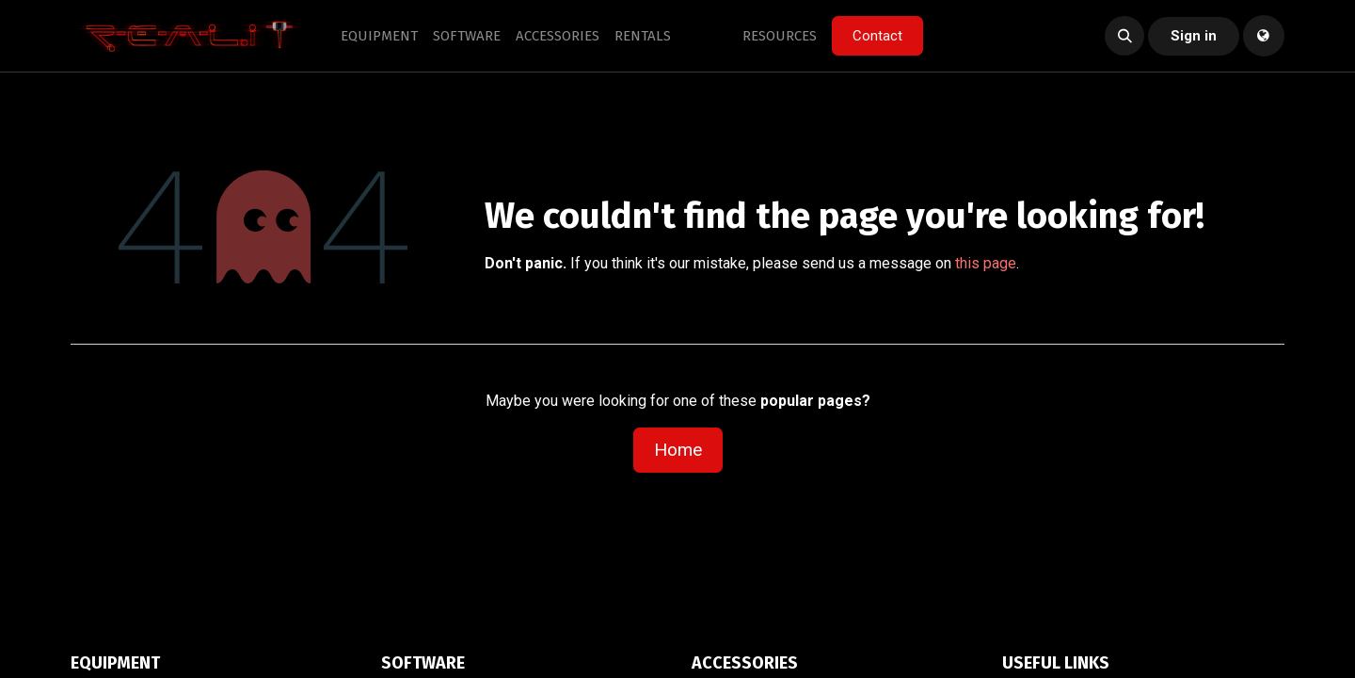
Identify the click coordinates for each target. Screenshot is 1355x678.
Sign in (1194, 35)
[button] (1124, 36)
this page (985, 263)
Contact (877, 35)
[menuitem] (379, 36)
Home (678, 449)
